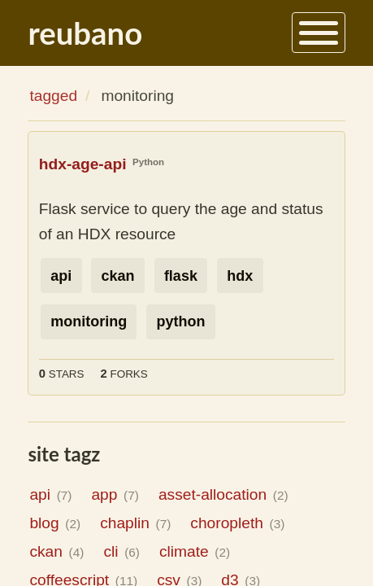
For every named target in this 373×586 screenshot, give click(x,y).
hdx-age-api (83, 164)
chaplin (135, 522)
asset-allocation (223, 494)
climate (194, 551)
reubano (85, 32)
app (114, 494)
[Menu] (318, 32)
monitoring (88, 321)
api (61, 276)
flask (180, 276)
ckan (118, 276)
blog (54, 522)
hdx (240, 276)
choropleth (237, 522)
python (180, 321)
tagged (53, 95)
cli (121, 551)
